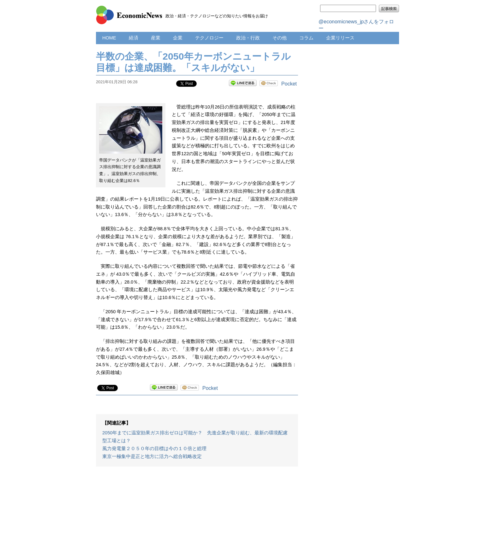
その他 (279, 37)
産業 (155, 37)
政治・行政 (248, 37)
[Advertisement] (197, 515)
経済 (133, 37)
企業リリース (340, 37)
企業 (177, 37)
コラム (306, 37)
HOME (109, 37)
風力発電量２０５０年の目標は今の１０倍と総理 (154, 448)
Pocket (289, 83)
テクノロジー (209, 37)
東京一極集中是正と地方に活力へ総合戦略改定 (152, 456)
